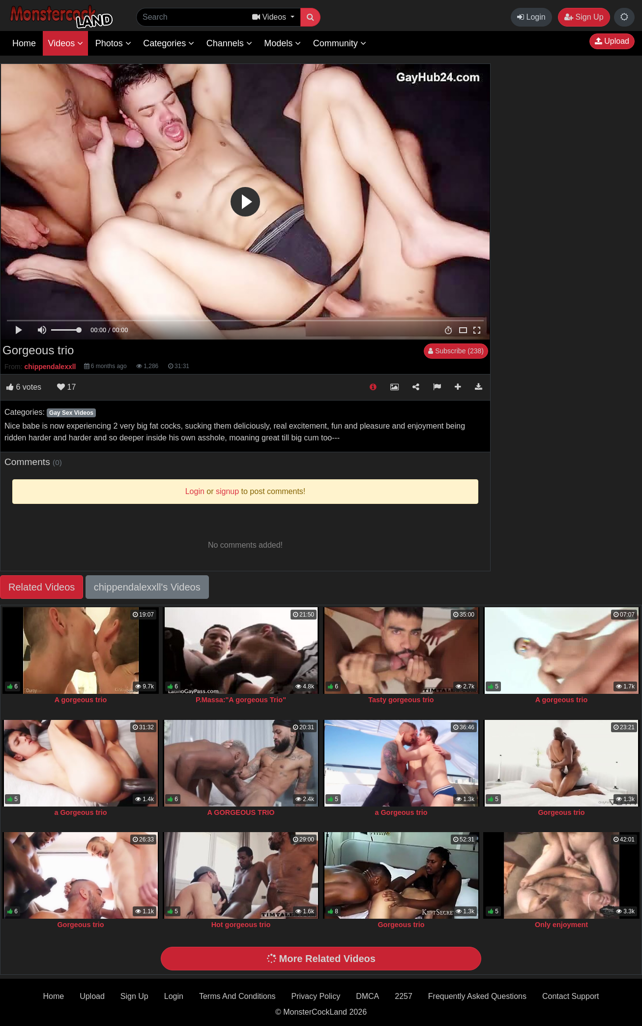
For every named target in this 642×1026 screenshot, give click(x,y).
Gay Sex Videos (71, 412)
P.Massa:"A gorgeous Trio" (241, 700)
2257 (403, 996)
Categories (168, 43)
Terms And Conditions (237, 996)
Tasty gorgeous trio (401, 700)
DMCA (367, 996)
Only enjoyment (561, 925)
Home (24, 43)
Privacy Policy (316, 996)
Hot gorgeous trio (241, 925)
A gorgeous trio (81, 700)
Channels (229, 43)
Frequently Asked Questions (477, 996)
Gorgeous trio (561, 812)
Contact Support (570, 996)
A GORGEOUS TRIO (241, 812)
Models (282, 43)
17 (66, 387)
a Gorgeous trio (80, 812)
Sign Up (583, 17)
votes (23, 387)
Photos (113, 43)
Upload (612, 41)
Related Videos (41, 587)
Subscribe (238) (456, 351)
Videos (65, 43)
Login (531, 17)
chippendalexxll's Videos (147, 587)
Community (339, 43)
